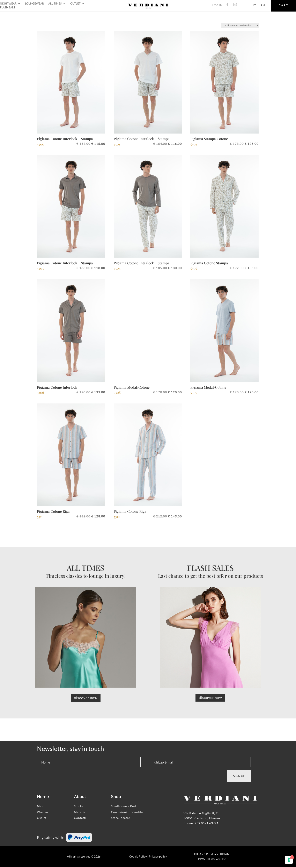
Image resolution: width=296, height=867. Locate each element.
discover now (85, 698)
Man (40, 806)
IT (255, 5)
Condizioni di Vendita (127, 812)
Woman (42, 812)
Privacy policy (158, 856)
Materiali (81, 812)
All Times (55, 4)
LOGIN (217, 5)
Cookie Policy (138, 856)
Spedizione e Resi (123, 806)
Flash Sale (7, 8)
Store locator (120, 817)
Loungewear (34, 4)
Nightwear (8, 4)
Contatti (80, 817)
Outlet (75, 4)
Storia (78, 806)
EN (262, 5)
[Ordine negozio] (240, 25)
